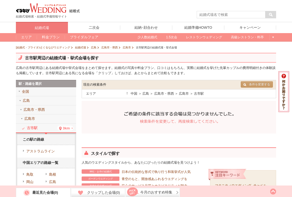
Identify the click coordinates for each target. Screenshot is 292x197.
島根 (52, 174)
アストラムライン (40, 151)
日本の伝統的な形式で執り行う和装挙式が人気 (136, 171)
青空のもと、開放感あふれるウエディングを (134, 178)
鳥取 (29, 174)
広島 (52, 182)
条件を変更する (257, 84)
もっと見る (272, 37)
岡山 (29, 182)
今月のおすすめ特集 (156, 192)
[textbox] (231, 15)
